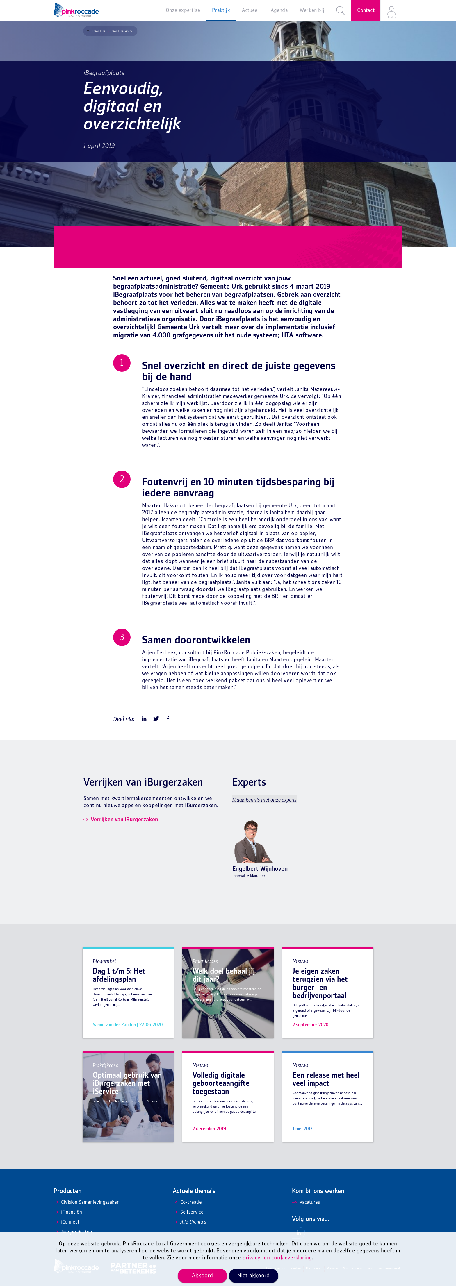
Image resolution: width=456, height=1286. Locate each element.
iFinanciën (68, 1212)
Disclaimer (314, 1268)
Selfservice (188, 1212)
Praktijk (95, 31)
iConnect (66, 1222)
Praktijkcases (118, 31)
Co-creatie (187, 1202)
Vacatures (306, 1202)
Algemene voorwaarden (283, 1268)
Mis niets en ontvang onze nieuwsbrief (371, 1268)
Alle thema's (189, 1222)
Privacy (332, 1268)
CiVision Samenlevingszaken (87, 1202)
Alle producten (73, 1232)
